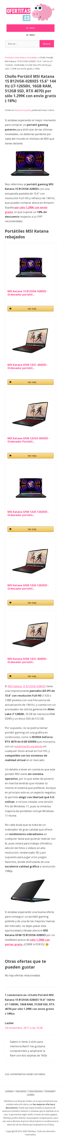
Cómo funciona (35, 1091)
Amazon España (23, 110)
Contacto (9, 1091)
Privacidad (49, 1091)
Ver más (32, 308)
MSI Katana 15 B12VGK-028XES (27, 686)
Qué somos (21, 1091)
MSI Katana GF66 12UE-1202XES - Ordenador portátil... (28, 513)
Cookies (30, 1094)
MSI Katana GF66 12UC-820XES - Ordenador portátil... (27, 660)
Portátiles (32, 57)
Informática (20, 57)
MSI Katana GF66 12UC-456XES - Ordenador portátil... (27, 366)
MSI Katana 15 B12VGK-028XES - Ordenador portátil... (27, 293)
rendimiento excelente (28, 746)
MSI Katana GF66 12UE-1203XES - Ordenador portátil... (28, 587)
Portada (9, 57)
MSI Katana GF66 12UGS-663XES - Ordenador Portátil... (28, 440)
